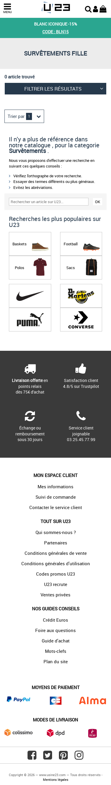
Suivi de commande (56, 497)
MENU (7, 8)
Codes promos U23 (55, 574)
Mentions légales (55, 779)
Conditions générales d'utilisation (55, 563)
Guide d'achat (56, 641)
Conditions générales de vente (56, 553)
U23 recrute (55, 584)
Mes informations (55, 486)
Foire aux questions (55, 630)
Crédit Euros (55, 620)
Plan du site (56, 661)
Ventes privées (55, 595)
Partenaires (55, 543)
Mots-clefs (55, 651)
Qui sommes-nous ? (56, 532)
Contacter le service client (55, 507)
